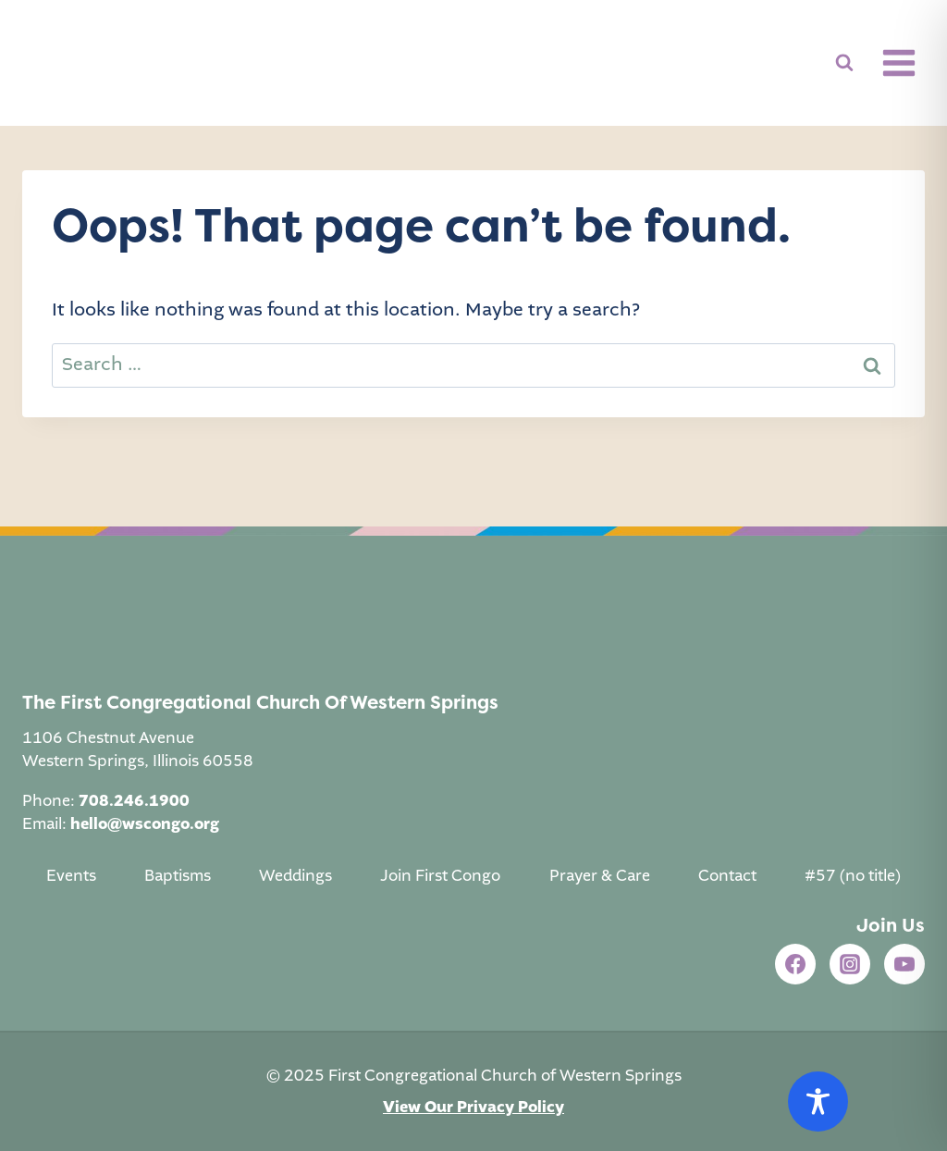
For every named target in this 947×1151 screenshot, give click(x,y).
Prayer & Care (599, 876)
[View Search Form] (844, 62)
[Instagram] (850, 964)
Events (71, 876)
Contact (727, 876)
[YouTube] (904, 964)
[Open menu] (898, 62)
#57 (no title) (853, 876)
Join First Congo (440, 876)
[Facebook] (795, 964)
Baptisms (177, 876)
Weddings (295, 876)
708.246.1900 (134, 801)
